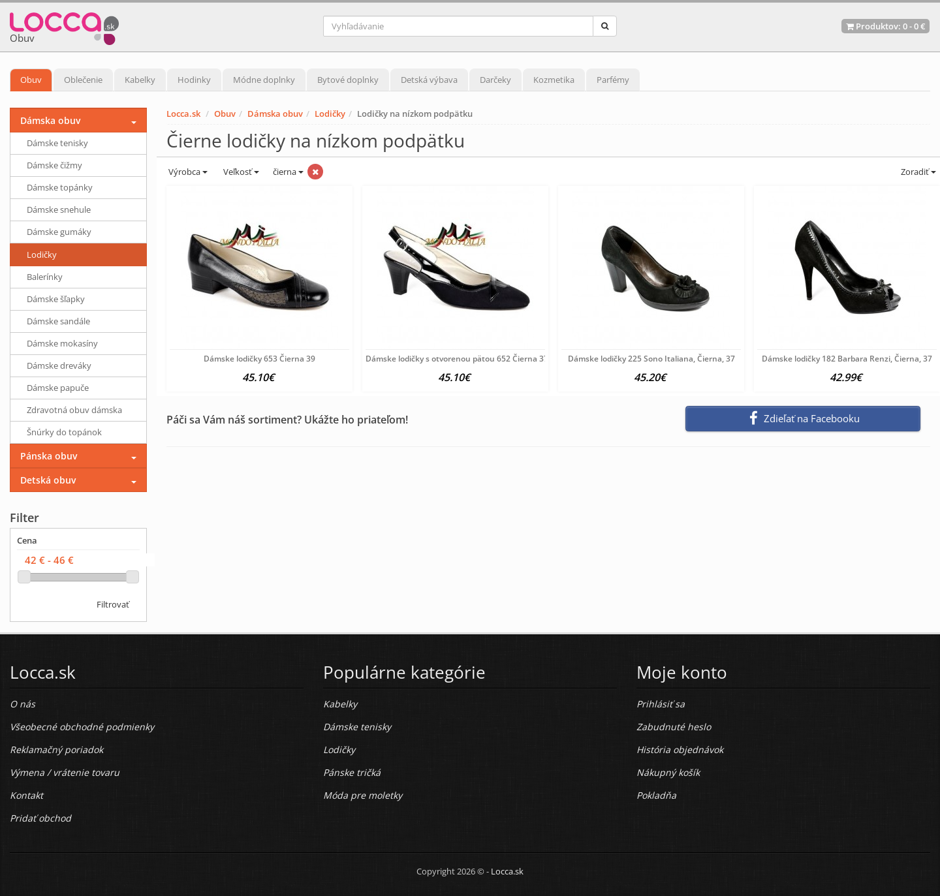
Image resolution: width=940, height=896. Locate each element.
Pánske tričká (352, 772)
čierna (288, 172)
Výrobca (187, 172)
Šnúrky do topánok (64, 432)
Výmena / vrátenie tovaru (64, 772)
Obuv (31, 79)
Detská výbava (429, 79)
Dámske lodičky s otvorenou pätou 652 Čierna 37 (457, 358)
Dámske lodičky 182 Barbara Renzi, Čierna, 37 (847, 358)
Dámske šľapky (56, 299)
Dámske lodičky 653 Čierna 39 (259, 358)
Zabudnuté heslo (673, 726)
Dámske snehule (59, 209)
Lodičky (330, 113)
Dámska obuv (275, 113)
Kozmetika (553, 79)
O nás (22, 704)
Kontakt (26, 795)
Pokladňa (656, 795)
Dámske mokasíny (62, 343)
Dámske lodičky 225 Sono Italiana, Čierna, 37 (651, 358)
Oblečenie (83, 79)
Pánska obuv (48, 456)
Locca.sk (183, 113)
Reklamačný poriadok (56, 749)
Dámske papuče (58, 388)
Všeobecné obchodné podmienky (82, 726)
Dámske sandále (58, 321)
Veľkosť (240, 172)
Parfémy (613, 79)
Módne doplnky (264, 79)
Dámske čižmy (54, 165)
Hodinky (194, 79)
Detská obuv (48, 480)
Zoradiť (917, 172)
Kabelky (140, 79)
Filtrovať (113, 604)
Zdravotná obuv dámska (74, 410)
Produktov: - (885, 26)
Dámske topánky (60, 187)
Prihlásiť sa (660, 704)
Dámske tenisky (57, 143)
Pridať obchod (40, 818)
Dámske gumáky (59, 232)
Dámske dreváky (59, 365)
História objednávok (679, 749)
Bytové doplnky (348, 79)
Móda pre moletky (362, 795)
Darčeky (495, 79)
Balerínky (45, 277)
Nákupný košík (668, 772)
